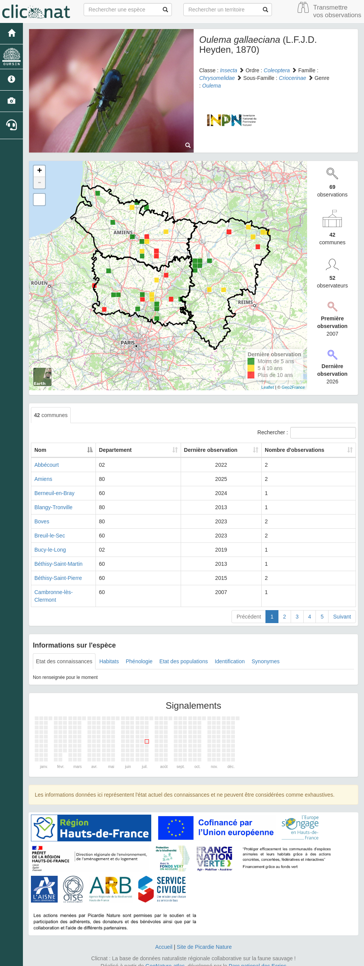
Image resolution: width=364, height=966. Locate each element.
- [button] (39, 182)
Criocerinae (292, 78)
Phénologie (139, 654)
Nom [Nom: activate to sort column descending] (40, 450)
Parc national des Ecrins (257, 958)
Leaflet (267, 387)
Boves (41, 521)
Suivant (342, 609)
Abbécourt (46, 465)
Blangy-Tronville (53, 507)
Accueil (163, 939)
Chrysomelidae (217, 78)
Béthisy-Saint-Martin (58, 564)
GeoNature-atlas (165, 958)
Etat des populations (183, 654)
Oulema (211, 86)
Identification (230, 654)
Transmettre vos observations (337, 11)
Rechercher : (306, 432)
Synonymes (266, 654)
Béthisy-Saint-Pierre (58, 578)
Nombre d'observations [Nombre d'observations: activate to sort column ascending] (295, 450)
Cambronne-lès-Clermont (64, 592)
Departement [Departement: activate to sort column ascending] (134, 450)
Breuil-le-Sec (49, 536)
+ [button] (39, 171)
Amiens (43, 479)
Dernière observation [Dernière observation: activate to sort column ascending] (205, 450)
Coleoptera (277, 70)
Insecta (228, 70)
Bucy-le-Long (50, 550)
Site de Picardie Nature (204, 939)
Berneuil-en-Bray (54, 493)
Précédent (248, 609)
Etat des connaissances (64, 654)
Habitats (109, 654)
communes (51, 415)
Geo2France (293, 387)
